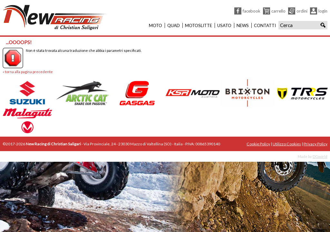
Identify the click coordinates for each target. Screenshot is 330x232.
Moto (155, 25)
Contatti (265, 25)
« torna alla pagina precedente (28, 72)
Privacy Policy (315, 143)
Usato (224, 25)
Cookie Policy (258, 143)
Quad (173, 25)
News (243, 25)
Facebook (251, 11)
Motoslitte (198, 25)
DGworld (320, 156)
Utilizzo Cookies (287, 143)
